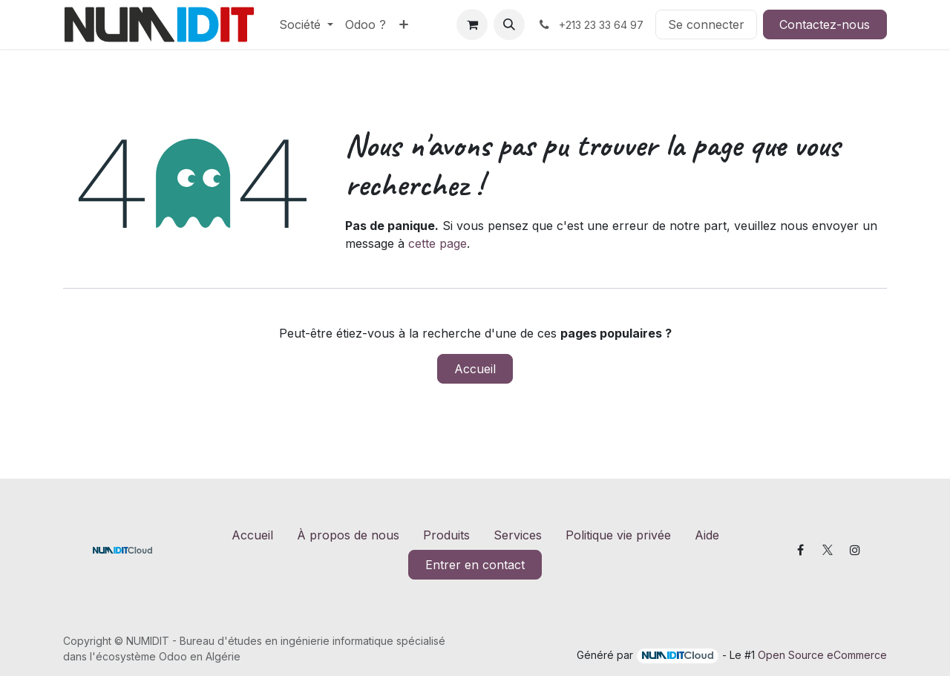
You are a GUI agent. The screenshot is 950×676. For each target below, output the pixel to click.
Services (518, 535)
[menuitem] (306, 24)
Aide (707, 535)
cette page (437, 243)
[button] (509, 24)
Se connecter (706, 24)
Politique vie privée (618, 535)
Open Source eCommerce (822, 655)
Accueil (475, 368)
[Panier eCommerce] (472, 24)
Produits (446, 535)
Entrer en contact (475, 564)
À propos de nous (348, 535)
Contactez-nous (824, 24)
